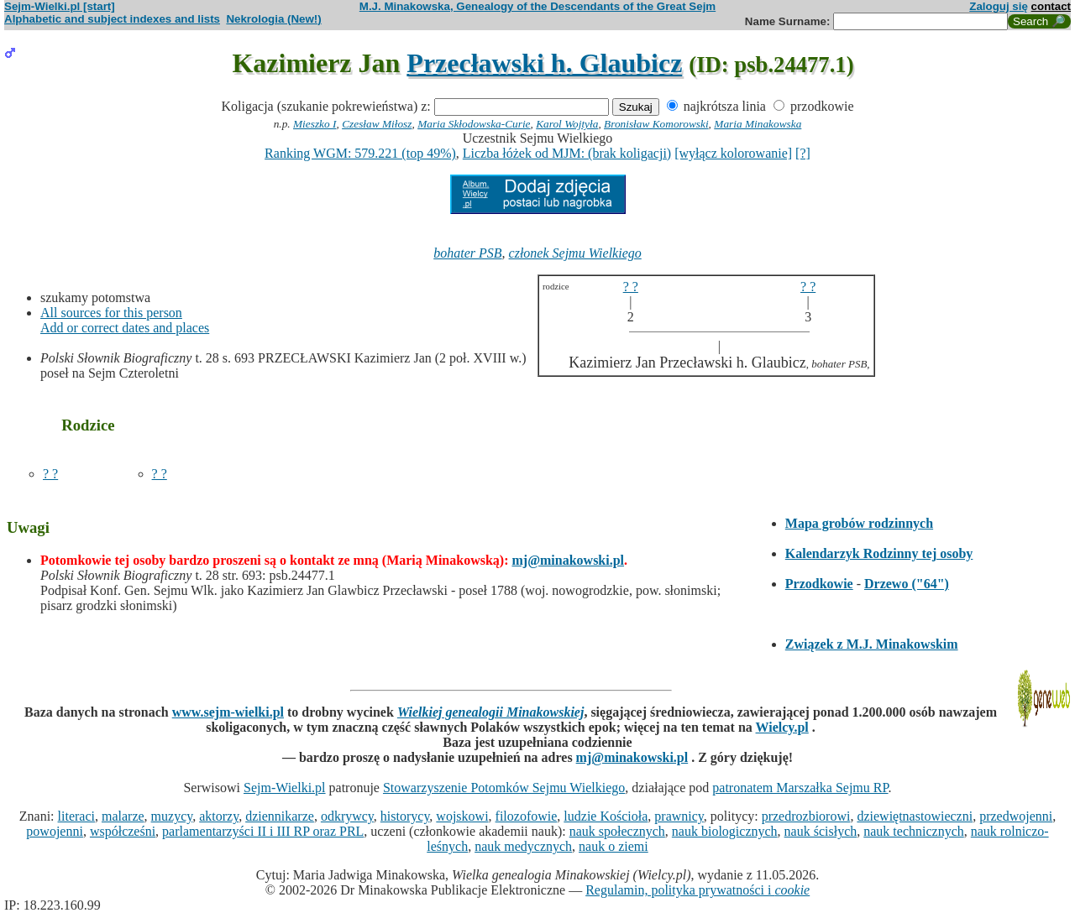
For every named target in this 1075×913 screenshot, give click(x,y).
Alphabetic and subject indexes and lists (112, 19)
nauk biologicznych (725, 831)
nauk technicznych (913, 831)
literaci (76, 816)
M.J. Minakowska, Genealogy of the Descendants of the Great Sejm (537, 6)
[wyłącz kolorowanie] (733, 153)
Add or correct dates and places (124, 328)
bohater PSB (467, 253)
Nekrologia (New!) (273, 19)
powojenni (54, 831)
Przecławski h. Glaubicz (544, 63)
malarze (123, 816)
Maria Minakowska (757, 123)
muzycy (172, 816)
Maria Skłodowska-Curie (473, 123)
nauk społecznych (617, 831)
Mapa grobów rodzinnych (859, 523)
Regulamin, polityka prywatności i (697, 890)
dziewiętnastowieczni (915, 816)
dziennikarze (279, 816)
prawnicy (679, 816)
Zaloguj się (998, 6)
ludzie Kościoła (606, 816)
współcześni (122, 831)
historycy (405, 816)
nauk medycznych (523, 846)
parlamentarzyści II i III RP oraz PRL (263, 831)
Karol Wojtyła (567, 123)
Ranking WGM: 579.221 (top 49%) (360, 153)
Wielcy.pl (782, 727)
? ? (50, 474)
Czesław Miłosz (377, 123)
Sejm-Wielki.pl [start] (59, 6)
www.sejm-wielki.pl (228, 712)
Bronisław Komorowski (656, 123)
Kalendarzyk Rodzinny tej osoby (879, 553)
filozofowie (527, 816)
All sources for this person (111, 312)
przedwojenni (1015, 816)
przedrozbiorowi (806, 816)
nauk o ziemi (613, 846)
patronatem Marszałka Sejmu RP (800, 787)
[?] (802, 153)
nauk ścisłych (820, 831)
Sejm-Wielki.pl (285, 787)
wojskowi (462, 816)
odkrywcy (347, 816)
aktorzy (219, 816)
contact (1051, 6)
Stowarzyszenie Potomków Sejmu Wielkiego (504, 787)
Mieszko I (314, 123)
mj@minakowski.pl (567, 560)
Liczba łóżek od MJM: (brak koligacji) (567, 153)
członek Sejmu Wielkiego (575, 253)
